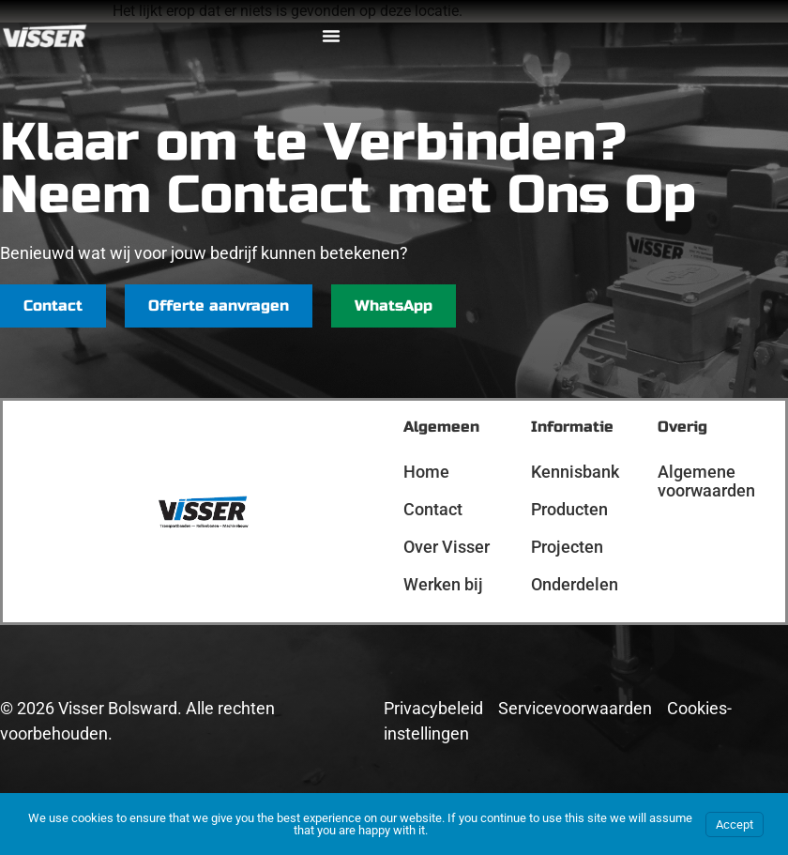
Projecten (567, 547)
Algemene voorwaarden (706, 481)
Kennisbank (575, 471)
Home (426, 471)
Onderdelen (574, 584)
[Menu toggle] (331, 35)
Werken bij (443, 584)
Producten (569, 509)
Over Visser (446, 547)
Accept (734, 824)
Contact (432, 509)
